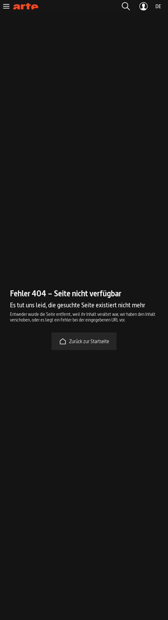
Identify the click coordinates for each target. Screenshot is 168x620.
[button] (126, 6)
